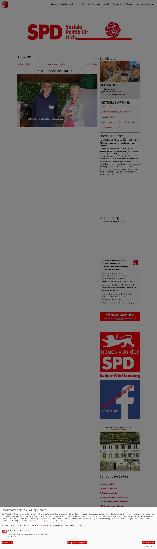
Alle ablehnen (7, 543)
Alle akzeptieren (148, 543)
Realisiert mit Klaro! (149, 546)
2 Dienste (12, 536)
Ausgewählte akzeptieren (77, 543)
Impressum (79, 525)
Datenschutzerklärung (43, 525)
